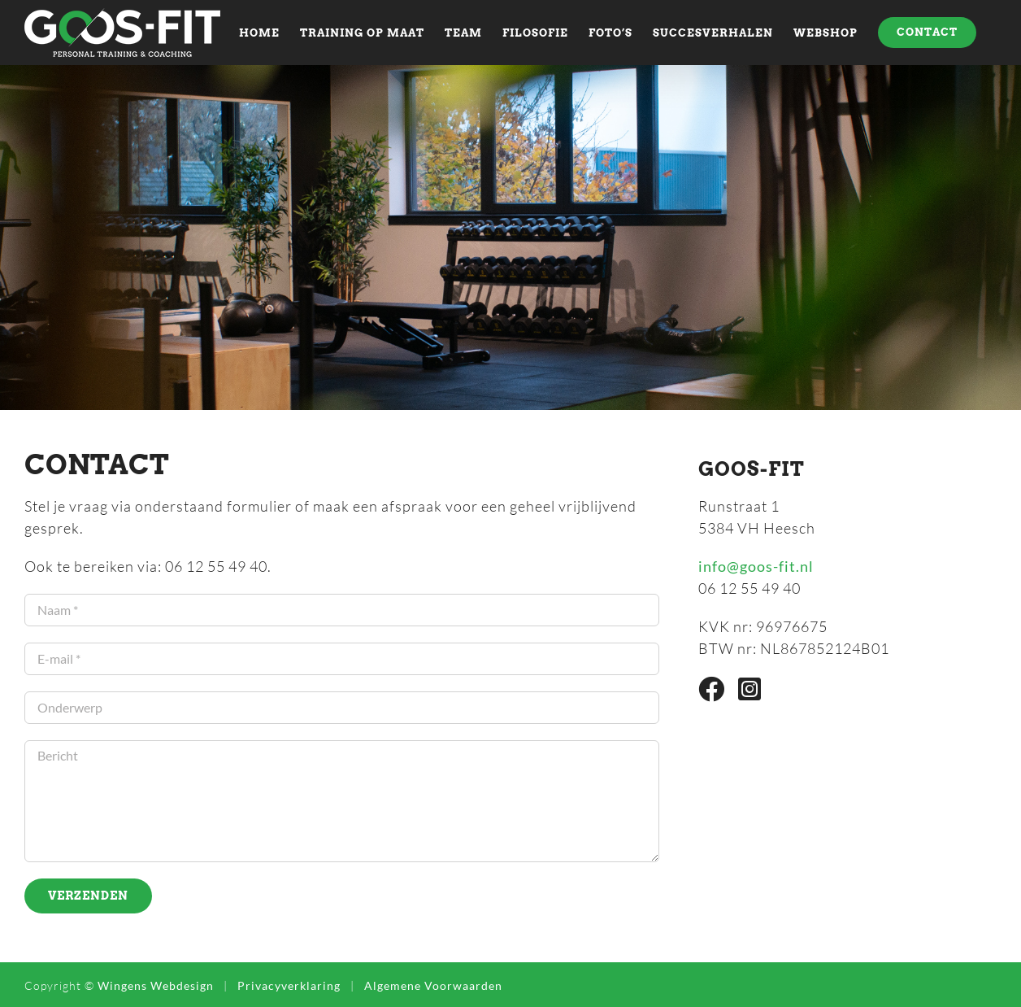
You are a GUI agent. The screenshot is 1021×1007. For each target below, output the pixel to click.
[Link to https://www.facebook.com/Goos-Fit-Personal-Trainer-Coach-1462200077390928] (711, 689)
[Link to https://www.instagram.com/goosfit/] (750, 689)
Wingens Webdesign (156, 985)
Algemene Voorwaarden (433, 985)
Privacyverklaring (289, 985)
